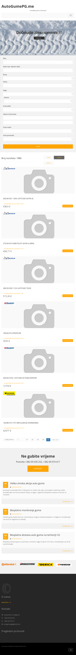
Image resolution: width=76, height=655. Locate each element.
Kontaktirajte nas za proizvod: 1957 (14, 338)
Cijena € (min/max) (9, 114)
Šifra (4, 58)
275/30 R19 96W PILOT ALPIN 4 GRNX (18, 243)
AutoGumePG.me (17, 6)
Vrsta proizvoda (8, 135)
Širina (5, 75)
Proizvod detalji (67, 206)
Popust (48, 163)
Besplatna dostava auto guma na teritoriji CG (35, 534)
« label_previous (9, 439)
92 (32, 439)
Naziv (48, 157)
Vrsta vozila (7, 127)
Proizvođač (7, 106)
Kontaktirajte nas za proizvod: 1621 (14, 249)
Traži (38, 146)
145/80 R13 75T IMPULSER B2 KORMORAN (20, 423)
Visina (5, 82)
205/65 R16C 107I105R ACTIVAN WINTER (20, 378)
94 (43, 439)
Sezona (6, 97)
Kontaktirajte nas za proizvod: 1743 (14, 428)
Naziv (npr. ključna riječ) (11, 67)
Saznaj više (39, 39)
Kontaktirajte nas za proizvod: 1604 (14, 204)
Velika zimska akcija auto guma (27, 483)
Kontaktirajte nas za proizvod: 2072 (14, 383)
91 (27, 439)
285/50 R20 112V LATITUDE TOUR (17, 288)
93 (38, 439)
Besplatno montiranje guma (25, 510)
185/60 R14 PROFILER (12, 333)
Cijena (59, 157)
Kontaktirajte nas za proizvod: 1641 (14, 293)
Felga (5, 90)
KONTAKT (38, 468)
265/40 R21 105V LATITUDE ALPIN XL (18, 198)
